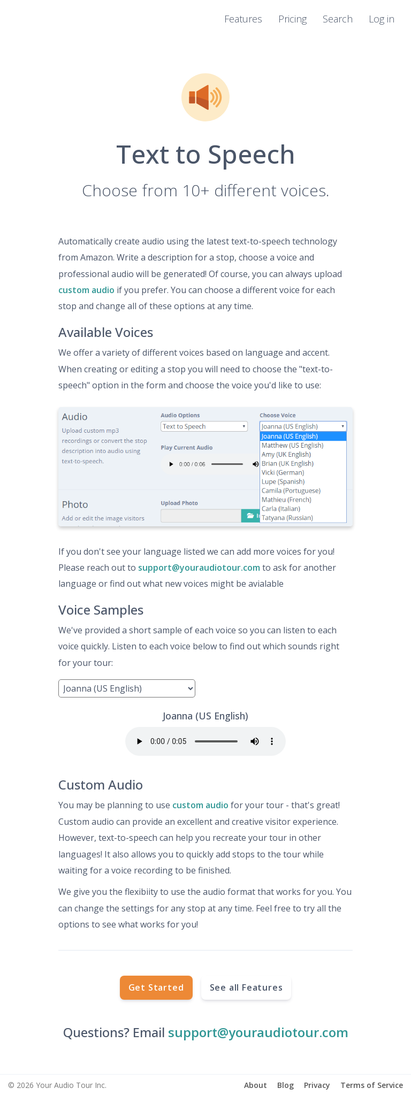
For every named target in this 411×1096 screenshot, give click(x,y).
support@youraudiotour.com (199, 567)
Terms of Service (371, 1085)
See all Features (246, 987)
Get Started (156, 987)
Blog (285, 1085)
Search (338, 18)
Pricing (292, 18)
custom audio (86, 290)
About (255, 1085)
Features (243, 18)
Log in (381, 18)
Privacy (317, 1085)
